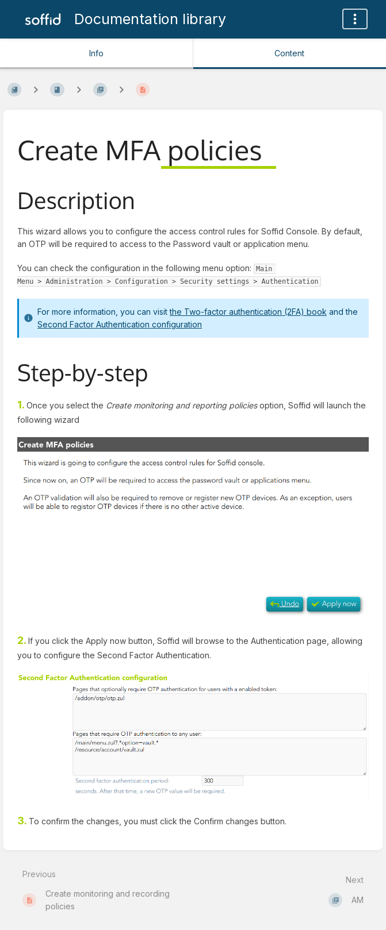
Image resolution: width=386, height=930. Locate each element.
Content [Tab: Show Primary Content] (289, 53)
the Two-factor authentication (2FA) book (248, 312)
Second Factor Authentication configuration (119, 324)
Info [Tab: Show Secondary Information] (96, 53)
